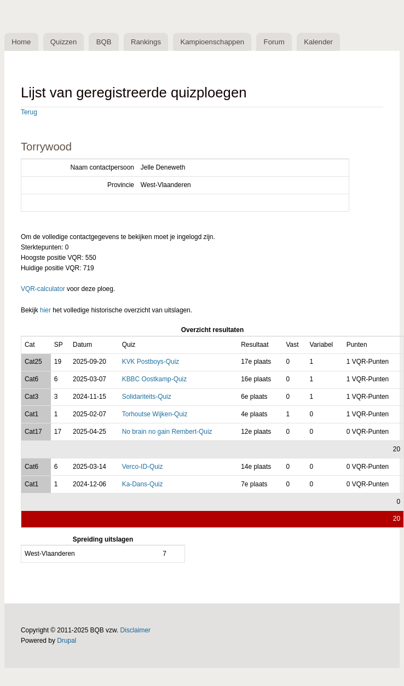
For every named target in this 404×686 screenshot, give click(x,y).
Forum (274, 42)
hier (45, 310)
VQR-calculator (43, 289)
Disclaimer (135, 630)
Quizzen (63, 42)
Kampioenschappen (212, 42)
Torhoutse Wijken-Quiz (155, 414)
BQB (104, 42)
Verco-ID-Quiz (142, 466)
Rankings (146, 42)
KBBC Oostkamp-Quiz (154, 379)
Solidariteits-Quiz (146, 396)
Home (21, 42)
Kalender (318, 42)
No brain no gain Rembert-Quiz (167, 431)
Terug (29, 112)
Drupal (66, 640)
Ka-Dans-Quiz (142, 484)
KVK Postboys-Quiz (151, 361)
